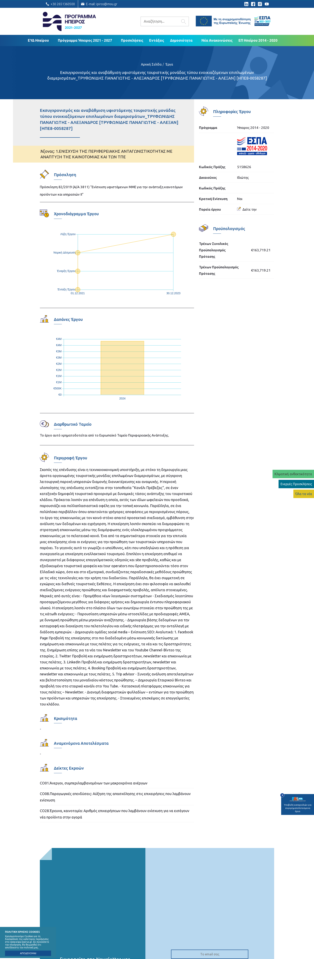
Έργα (169, 64)
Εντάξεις (156, 40)
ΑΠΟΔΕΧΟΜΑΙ (28, 953)
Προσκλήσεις (132, 40)
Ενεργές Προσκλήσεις (296, 484)
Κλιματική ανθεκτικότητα (293, 474)
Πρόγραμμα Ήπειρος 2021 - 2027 (85, 40)
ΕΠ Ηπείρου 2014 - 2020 (258, 40)
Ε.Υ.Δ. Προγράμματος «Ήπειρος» (69, 21)
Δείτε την (247, 209)
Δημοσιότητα (181, 40)
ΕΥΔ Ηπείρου (38, 40)
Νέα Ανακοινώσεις (216, 40)
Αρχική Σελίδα (151, 64)
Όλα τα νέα (303, 494)
